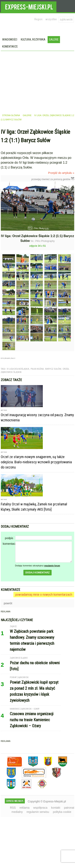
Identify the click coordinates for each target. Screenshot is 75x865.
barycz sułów (53, 369)
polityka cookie (62, 811)
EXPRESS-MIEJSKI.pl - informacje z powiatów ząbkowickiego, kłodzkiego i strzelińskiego (28, 6)
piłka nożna (37, 369)
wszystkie (51, 19)
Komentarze (10, 46)
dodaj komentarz (37, 572)
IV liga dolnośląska (18, 369)
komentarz (9, 543)
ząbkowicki (66, 19)
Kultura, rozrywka (33, 39)
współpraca (40, 807)
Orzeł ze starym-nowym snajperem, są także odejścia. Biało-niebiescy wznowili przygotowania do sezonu (36, 462)
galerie (27, 115)
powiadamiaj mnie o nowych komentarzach (43, 594)
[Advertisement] (37, 81)
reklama (24, 807)
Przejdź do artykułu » (61, 172)
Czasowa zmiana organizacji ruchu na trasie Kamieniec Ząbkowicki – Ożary (31, 719)
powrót (8, 603)
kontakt (55, 807)
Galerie (54, 39)
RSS (13, 807)
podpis (9, 538)
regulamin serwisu (38, 811)
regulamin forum (52, 566)
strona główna (11, 115)
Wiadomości (9, 39)
